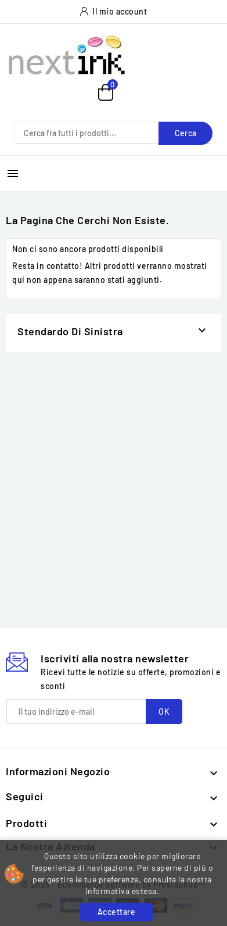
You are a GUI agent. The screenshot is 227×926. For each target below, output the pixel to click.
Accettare (117, 912)
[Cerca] (113, 133)
